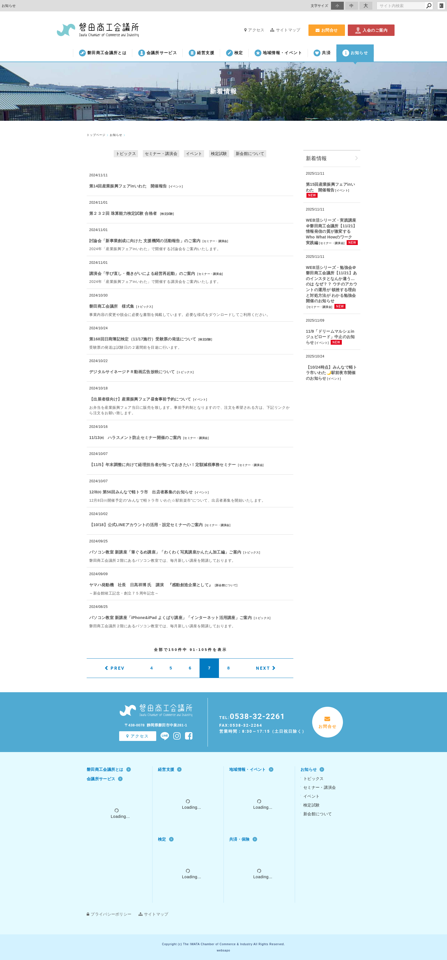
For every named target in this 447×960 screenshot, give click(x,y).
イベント (194, 153)
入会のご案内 (371, 30)
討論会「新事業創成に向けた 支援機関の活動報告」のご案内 (144, 240)
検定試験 (219, 153)
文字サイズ (319, 5)
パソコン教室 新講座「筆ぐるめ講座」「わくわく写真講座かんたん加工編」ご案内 (165, 552)
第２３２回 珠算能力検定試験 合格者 (123, 213)
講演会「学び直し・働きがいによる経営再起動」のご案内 (142, 273)
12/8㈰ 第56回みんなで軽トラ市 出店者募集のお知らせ (141, 492)
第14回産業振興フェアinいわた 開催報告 (128, 186)
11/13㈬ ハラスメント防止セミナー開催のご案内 (135, 437)
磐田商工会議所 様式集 (111, 306)
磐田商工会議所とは (103, 53)
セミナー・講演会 (161, 153)
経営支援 (201, 53)
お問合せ (327, 30)
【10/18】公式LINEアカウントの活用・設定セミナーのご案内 (146, 524)
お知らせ (355, 53)
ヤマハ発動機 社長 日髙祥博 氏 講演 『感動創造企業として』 (151, 585)
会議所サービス (157, 53)
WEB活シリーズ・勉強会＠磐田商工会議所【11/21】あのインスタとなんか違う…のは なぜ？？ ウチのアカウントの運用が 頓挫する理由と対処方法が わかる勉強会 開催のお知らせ (331, 284)
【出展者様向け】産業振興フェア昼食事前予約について (140, 399)
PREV (118, 668)
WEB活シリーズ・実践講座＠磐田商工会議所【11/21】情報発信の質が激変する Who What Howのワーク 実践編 (331, 231)
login (441, 6)
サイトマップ (285, 30)
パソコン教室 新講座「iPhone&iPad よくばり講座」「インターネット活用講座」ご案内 (170, 617)
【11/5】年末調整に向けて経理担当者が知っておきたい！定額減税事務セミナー (162, 464)
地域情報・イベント (278, 53)
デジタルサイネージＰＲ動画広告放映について (132, 371)
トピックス (126, 153)
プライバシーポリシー (109, 914)
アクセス (254, 30)
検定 (234, 53)
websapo (223, 950)
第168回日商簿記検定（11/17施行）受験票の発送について (142, 339)
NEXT (263, 668)
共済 (322, 53)
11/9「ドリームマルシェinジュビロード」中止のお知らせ (330, 337)
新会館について (250, 153)
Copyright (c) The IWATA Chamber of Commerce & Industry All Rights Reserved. (223, 944)
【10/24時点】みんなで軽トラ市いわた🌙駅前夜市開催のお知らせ (331, 373)
